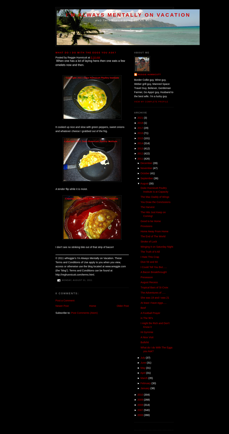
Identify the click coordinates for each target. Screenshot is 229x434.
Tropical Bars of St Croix (154, 287)
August (144, 183)
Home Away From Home (154, 231)
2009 (140, 399)
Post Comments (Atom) (84, 312)
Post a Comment (64, 300)
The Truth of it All (150, 251)
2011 (140, 158)
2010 (140, 394)
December (146, 163)
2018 (140, 122)
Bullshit (145, 342)
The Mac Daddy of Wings (155, 196)
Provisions (146, 226)
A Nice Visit (147, 337)
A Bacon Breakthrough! (154, 272)
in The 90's (147, 318)
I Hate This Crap (150, 257)
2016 (140, 133)
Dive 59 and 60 (149, 262)
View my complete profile (151, 102)
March (144, 378)
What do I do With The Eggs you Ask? (85, 52)
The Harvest (148, 207)
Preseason (147, 277)
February (145, 383)
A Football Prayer (150, 313)
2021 (140, 117)
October (145, 173)
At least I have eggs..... (154, 302)
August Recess (149, 282)
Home (92, 305)
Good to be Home (151, 221)
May (142, 367)
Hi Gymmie (147, 332)
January (145, 388)
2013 (140, 148)
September (146, 178)
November (146, 168)
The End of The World (153, 236)
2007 (140, 410)
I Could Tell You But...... (154, 267)
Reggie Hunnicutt (149, 74)
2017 (140, 128)
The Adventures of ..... (153, 292)
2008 (140, 404)
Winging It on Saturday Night (157, 246)
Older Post (123, 305)
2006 (140, 415)
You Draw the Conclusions (155, 202)
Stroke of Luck (149, 241)
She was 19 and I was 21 (155, 297)
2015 (140, 138)
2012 (140, 153)
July (142, 357)
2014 (140, 143)
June (143, 362)
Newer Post (62, 305)
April (143, 372)
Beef (143, 307)
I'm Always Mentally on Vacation (128, 15)
